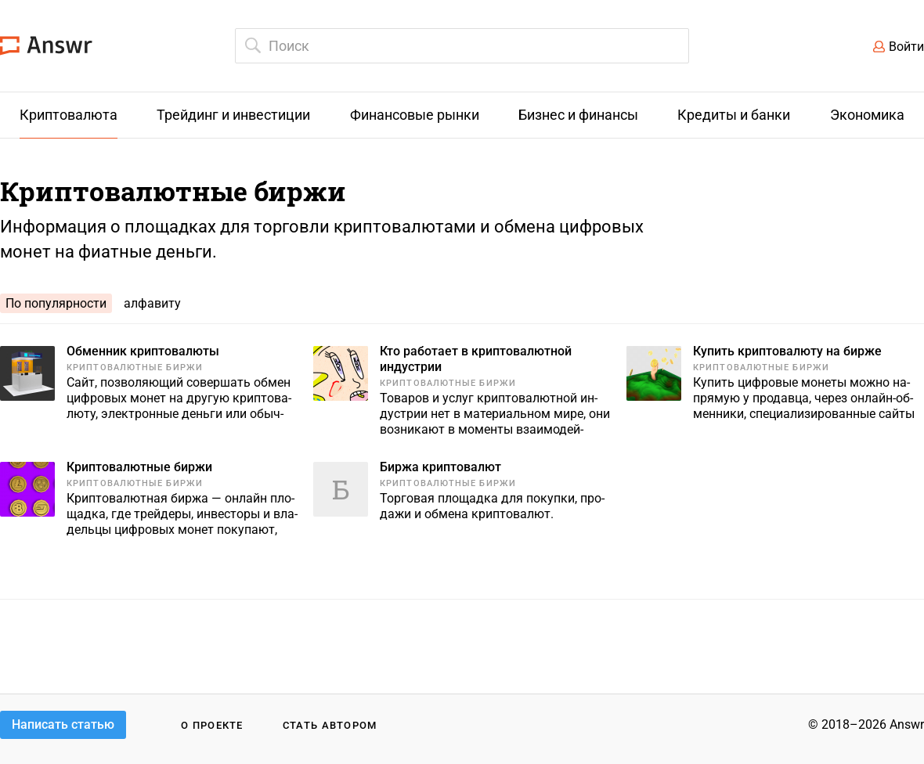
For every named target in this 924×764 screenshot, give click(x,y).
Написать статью (63, 724)
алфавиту (152, 303)
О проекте (212, 725)
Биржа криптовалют (440, 466)
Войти (906, 46)
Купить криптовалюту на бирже (787, 351)
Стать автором (330, 725)
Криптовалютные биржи (135, 367)
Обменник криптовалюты (143, 351)
